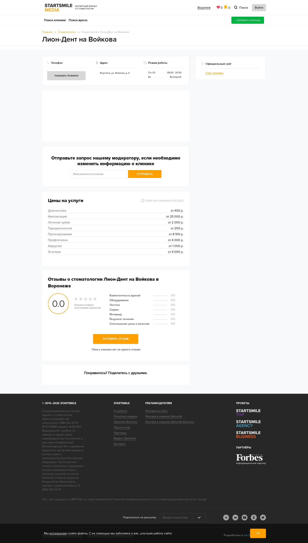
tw (263, 517)
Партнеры (120, 433)
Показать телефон (66, 75)
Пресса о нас (122, 427)
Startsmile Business (126, 422)
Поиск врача (78, 20)
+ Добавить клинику (247, 20)
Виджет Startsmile (125, 438)
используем (58, 533)
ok (254, 517)
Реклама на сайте (156, 411)
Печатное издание (126, 416)
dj (226, 517)
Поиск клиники (55, 20)
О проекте (120, 411)
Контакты (120, 444)
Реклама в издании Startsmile (163, 416)
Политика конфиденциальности (133, 499)
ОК (258, 533)
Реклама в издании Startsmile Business (169, 422)
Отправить (145, 174)
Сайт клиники (214, 73)
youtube (245, 517)
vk (235, 517)
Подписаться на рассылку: (140, 517)
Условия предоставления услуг (177, 499)
